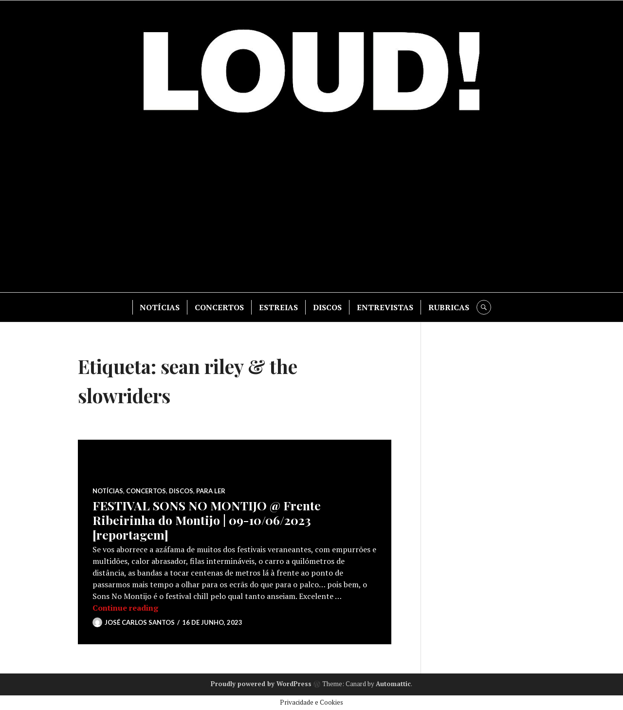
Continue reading (125, 607)
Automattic (393, 683)
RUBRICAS (448, 307)
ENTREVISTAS (385, 307)
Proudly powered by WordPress (261, 683)
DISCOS (327, 307)
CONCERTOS (219, 307)
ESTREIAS (278, 307)
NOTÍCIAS (160, 307)
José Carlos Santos (140, 622)
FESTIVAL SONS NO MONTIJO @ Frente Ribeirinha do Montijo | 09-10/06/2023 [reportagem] (206, 519)
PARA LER (210, 491)
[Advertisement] (311, 209)
